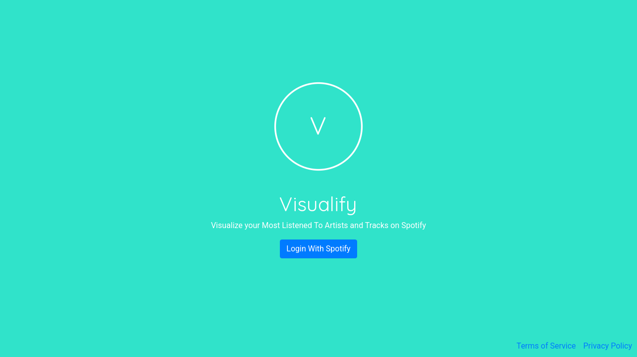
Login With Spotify (318, 248)
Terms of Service (546, 346)
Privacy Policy (608, 346)
